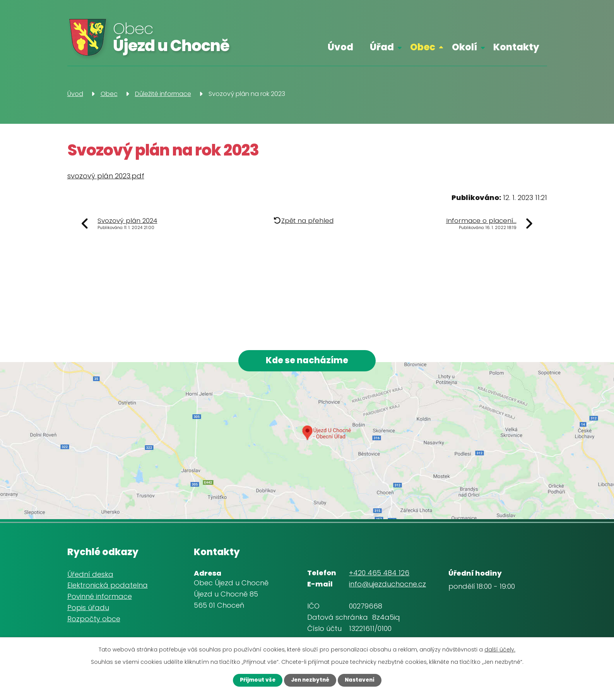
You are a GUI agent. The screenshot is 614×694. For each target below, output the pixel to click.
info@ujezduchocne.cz (387, 586)
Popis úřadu (88, 609)
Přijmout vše (252, 680)
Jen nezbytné (309, 680)
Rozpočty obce (93, 621)
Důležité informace (163, 93)
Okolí (464, 47)
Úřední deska (90, 576)
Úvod (340, 47)
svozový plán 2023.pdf (105, 176)
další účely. (499, 649)
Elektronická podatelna (107, 587)
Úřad (382, 47)
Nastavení (364, 680)
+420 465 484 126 (379, 574)
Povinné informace (99, 598)
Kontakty (516, 47)
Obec (422, 47)
